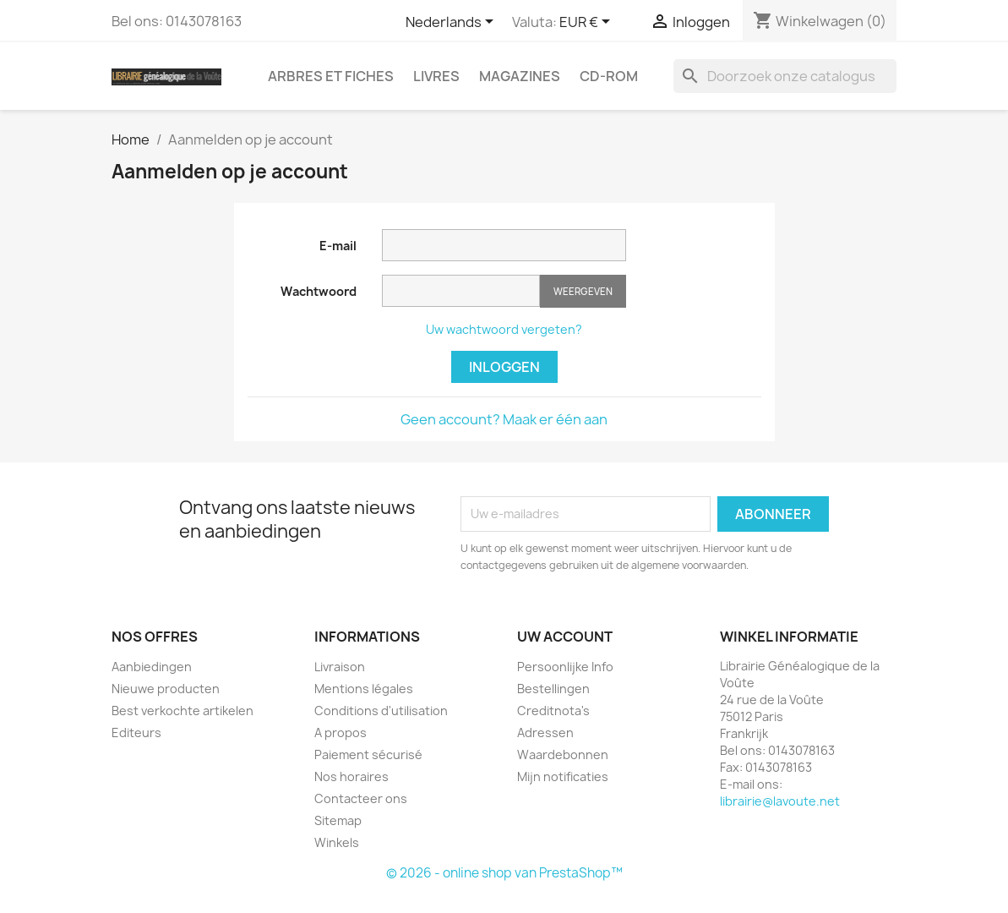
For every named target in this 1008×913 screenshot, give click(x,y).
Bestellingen (553, 689)
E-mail (338, 246)
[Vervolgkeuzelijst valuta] (587, 23)
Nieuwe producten (166, 689)
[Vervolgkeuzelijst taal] (452, 23)
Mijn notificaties (562, 776)
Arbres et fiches (331, 76)
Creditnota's (553, 711)
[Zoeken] (784, 76)
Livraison (339, 667)
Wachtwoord (319, 291)
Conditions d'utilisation (381, 711)
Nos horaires (351, 776)
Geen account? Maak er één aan (504, 419)
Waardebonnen (562, 754)
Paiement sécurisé (368, 754)
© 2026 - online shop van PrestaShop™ (504, 873)
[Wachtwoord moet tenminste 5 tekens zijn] (461, 291)
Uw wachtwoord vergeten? (504, 329)
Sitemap (338, 820)
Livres (436, 76)
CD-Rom (609, 76)
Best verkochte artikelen (182, 711)
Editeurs (136, 732)
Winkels (336, 842)
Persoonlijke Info (565, 667)
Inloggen (504, 367)
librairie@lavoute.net (780, 801)
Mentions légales (363, 689)
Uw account (565, 636)
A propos (340, 732)
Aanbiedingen (152, 667)
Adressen (545, 732)
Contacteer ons (360, 798)
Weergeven (583, 291)
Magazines (519, 76)
